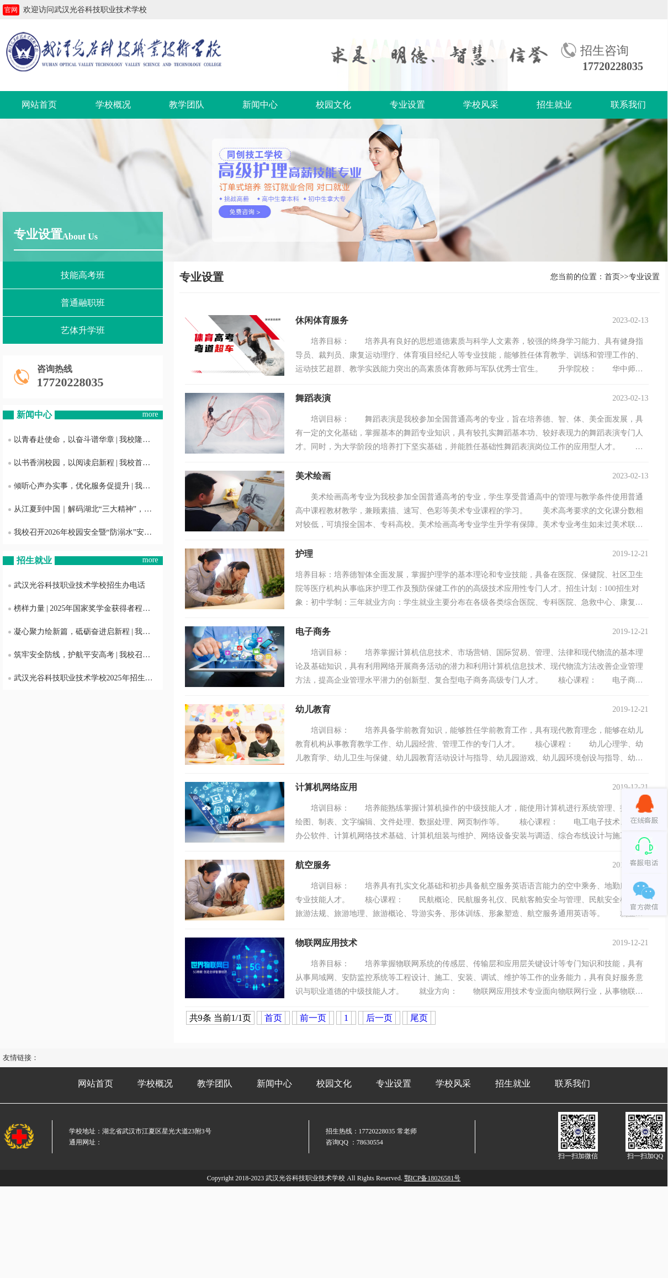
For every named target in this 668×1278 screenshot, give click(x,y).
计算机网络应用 (326, 787)
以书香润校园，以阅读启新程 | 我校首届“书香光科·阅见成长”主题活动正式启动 (85, 463)
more (150, 414)
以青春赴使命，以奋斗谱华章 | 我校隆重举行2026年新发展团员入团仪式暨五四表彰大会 (85, 439)
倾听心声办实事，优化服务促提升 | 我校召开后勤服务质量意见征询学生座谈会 (85, 486)
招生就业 (554, 104)
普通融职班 (83, 302)
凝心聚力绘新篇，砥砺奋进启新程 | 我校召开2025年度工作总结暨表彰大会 (85, 631)
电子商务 (313, 631)
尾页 (419, 1018)
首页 (612, 277)
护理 (304, 553)
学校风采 (481, 104)
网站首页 (39, 104)
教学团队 (186, 104)
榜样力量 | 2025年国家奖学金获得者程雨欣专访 (85, 608)
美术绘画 (313, 476)
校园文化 (333, 104)
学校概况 (113, 104)
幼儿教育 (313, 709)
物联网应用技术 (326, 942)
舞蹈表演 (313, 398)
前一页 (313, 1018)
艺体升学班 (83, 330)
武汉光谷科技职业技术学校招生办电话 (76, 585)
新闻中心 (260, 104)
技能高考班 (83, 275)
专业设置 (407, 104)
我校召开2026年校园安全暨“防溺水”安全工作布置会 (85, 532)
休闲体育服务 (321, 320)
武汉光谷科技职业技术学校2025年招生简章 (84, 678)
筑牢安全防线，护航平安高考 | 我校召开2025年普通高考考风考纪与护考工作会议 (85, 655)
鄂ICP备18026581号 (432, 1178)
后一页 (379, 1018)
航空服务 (313, 865)
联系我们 (628, 104)
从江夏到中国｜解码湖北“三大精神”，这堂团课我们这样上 (85, 509)
